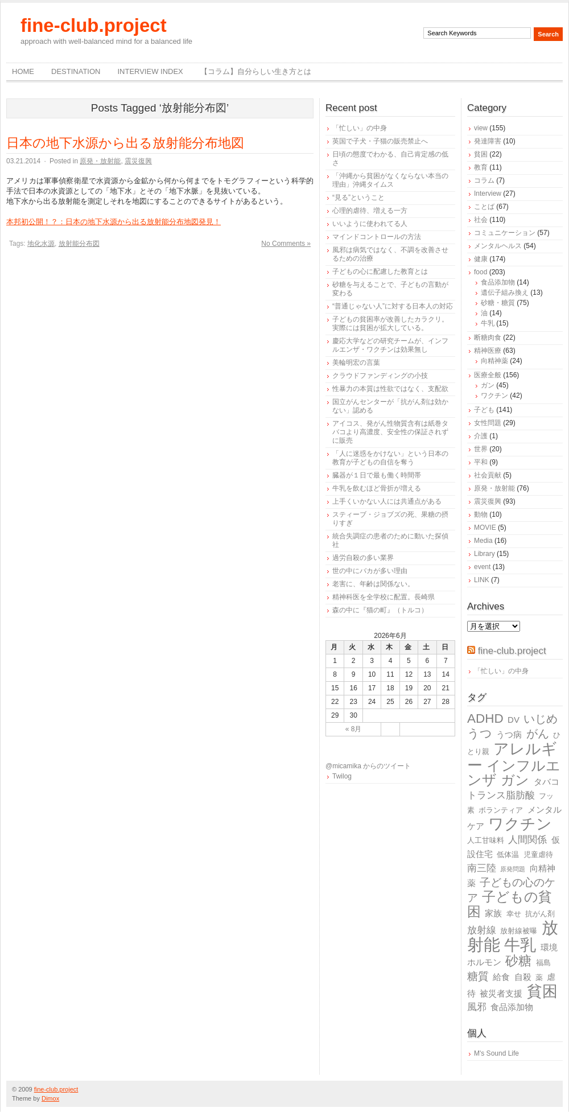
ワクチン (494, 396)
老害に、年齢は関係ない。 (373, 584)
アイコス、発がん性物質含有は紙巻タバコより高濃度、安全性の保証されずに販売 (390, 431)
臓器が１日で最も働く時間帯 (376, 475)
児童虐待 (538, 854)
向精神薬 (494, 361)
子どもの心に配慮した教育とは (380, 271)
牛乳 (487, 323)
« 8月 (353, 729)
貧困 (481, 154)
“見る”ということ (358, 197)
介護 (481, 436)
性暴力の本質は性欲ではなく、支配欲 (390, 389)
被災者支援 (501, 993)
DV (513, 719)
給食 (501, 977)
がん (537, 733)
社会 (481, 220)
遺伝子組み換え (505, 292)
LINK (481, 580)
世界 (481, 449)
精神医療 (487, 351)
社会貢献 (487, 475)
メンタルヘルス (498, 246)
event (482, 567)
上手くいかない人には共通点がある (387, 501)
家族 (493, 913)
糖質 (478, 976)
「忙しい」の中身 (359, 128)
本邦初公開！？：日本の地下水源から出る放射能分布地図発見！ (113, 221)
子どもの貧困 (509, 904)
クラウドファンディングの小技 (380, 376)
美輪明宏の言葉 (356, 362)
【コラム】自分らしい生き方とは (255, 71)
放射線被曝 (518, 930)
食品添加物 (498, 282)
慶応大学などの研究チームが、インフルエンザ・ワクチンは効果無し (390, 345)
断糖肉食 (487, 337)
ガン (487, 385)
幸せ (513, 913)
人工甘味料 (485, 840)
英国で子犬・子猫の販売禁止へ (380, 141)
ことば (484, 207)
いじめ (540, 718)
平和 (481, 462)
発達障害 (487, 141)
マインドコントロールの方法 (376, 237)
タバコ (546, 781)
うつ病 (509, 734)
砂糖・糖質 (498, 303)
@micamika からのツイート (368, 766)
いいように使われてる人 (369, 224)
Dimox (50, 1098)
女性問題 (487, 423)
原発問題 (512, 869)
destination (75, 71)
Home (23, 71)
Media (483, 541)
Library (484, 554)
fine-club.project (93, 25)
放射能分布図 (79, 244)
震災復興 (138, 161)
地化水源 (41, 244)
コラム (484, 180)
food (480, 272)
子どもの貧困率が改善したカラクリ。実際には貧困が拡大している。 (390, 323)
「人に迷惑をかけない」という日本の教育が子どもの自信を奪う (390, 458)
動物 (481, 514)
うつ (479, 733)
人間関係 (527, 839)
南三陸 (481, 868)
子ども (484, 410)
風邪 (476, 1007)
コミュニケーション (504, 233)
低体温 (508, 854)
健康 (481, 259)
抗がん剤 (540, 913)
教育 (481, 167)
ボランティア (501, 810)
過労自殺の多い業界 (363, 558)
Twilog (342, 776)
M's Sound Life (496, 1053)
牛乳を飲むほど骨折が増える (376, 488)
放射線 (481, 930)
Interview (487, 193)
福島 (543, 962)
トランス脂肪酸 (501, 795)
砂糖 (518, 961)
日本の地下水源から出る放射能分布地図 (125, 142)
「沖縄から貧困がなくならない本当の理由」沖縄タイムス (390, 180)
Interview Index (150, 71)
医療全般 (487, 375)
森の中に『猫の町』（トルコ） (380, 610)
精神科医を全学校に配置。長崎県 (383, 597)
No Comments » (286, 244)
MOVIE (485, 528)
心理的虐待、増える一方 (369, 211)
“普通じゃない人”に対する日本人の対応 (392, 306)
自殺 (522, 977)
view (481, 128)
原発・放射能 (100, 161)
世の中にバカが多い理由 (369, 571)
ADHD (485, 718)
